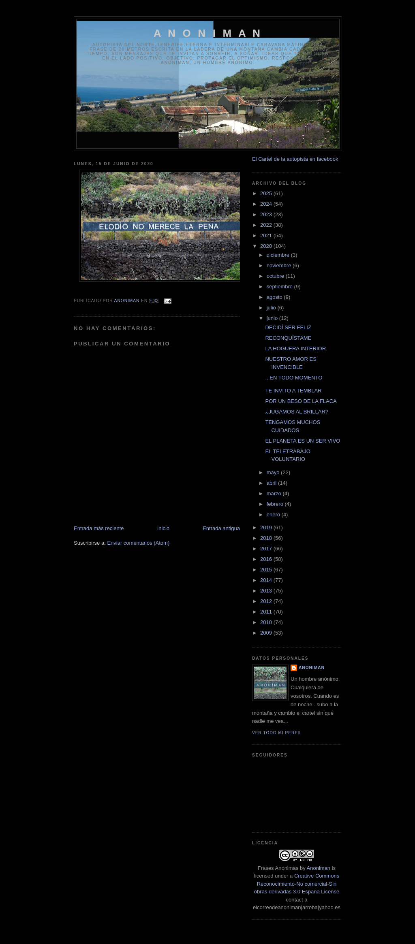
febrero (276, 504)
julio (272, 308)
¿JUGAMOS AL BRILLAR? (296, 412)
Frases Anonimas (278, 868)
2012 (267, 601)
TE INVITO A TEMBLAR (293, 391)
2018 (267, 538)
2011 (267, 612)
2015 (267, 570)
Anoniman (319, 868)
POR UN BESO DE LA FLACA (300, 401)
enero (274, 514)
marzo (275, 493)
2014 (267, 580)
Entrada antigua (221, 528)
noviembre (280, 265)
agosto (275, 297)
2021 (267, 235)
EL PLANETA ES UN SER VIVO (302, 441)
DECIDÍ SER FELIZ (288, 327)
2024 (267, 204)
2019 (267, 527)
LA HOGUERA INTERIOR (295, 348)
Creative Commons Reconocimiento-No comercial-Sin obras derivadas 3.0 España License (296, 884)
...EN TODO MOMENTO (293, 378)
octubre (276, 276)
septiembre (280, 286)
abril (272, 483)
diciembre (279, 255)
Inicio (163, 528)
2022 (267, 225)
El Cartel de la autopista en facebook (295, 159)
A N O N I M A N (208, 33)
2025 (267, 193)
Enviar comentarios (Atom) (138, 543)
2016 (267, 559)
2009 (267, 633)
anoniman (312, 667)
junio (273, 318)
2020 (267, 246)
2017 (267, 549)
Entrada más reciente (99, 528)
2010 (267, 622)
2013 (267, 591)
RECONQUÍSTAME (288, 338)
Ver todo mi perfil (277, 733)
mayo (274, 472)
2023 (267, 214)
